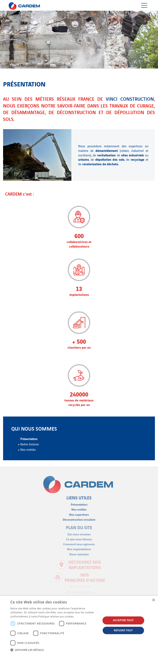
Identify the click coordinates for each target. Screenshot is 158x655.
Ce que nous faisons (79, 537)
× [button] (153, 600)
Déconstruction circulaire (79, 518)
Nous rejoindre (79, 552)
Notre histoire (29, 444)
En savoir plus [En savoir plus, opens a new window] (83, 616)
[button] (54, 650)
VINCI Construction (130, 98)
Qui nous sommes (79, 532)
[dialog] (79, 625)
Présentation (29, 438)
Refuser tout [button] (123, 630)
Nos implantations (79, 547)
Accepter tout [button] (123, 620)
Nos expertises (79, 513)
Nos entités (28, 449)
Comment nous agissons (79, 542)
